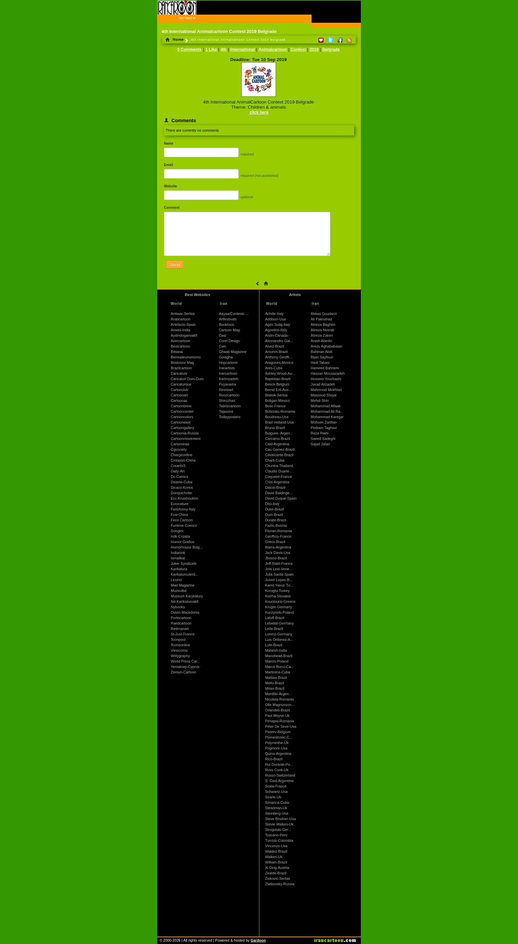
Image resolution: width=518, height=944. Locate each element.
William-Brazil (276, 862)
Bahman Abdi (321, 352)
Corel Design (229, 341)
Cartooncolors (182, 417)
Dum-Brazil (274, 515)
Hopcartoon (228, 362)
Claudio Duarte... (278, 471)
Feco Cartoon (182, 520)
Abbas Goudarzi (323, 314)
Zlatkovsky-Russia (279, 884)
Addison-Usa (275, 319)
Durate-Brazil (275, 520)
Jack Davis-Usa (277, 553)
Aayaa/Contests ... (233, 314)
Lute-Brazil (273, 645)
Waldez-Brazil (276, 851)
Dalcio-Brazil (275, 487)
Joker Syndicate (184, 563)
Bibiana (177, 352)
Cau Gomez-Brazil (280, 449)
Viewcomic (179, 650)
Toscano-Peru (276, 835)
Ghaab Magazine (232, 352)
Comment (172, 207)
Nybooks (178, 607)
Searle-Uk (273, 797)
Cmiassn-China (183, 460)
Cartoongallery (182, 428)
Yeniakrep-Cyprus (185, 667)
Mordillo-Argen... (278, 694)
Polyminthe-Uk (277, 743)
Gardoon (258, 940)
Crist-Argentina (277, 482)
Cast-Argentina (277, 444)
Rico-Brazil (274, 759)
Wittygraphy (180, 656)
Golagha (226, 357)
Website (170, 186)
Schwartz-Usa (276, 792)
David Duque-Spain (280, 498)
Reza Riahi (319, 433)
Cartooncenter (182, 411)
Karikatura (179, 569)
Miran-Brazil (274, 688)
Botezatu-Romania (280, 411)
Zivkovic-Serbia (277, 878)
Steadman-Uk (276, 808)
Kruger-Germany (278, 607)
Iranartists (227, 368)
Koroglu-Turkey (277, 591)
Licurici (176, 580)
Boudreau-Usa (277, 417)
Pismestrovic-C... (279, 737)
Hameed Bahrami (325, 368)
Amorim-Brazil (276, 352)
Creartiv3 (178, 466)
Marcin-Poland (277, 661)
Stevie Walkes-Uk (279, 824)
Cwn (222, 346)
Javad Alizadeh (323, 384)
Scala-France (275, 786)
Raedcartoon (181, 623)
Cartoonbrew (181, 406)
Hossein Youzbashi (326, 379)
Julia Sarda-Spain (279, 574)
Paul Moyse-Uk (277, 716)
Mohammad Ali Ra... (327, 411)
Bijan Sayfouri (322, 357)
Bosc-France (275, 406)
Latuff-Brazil (274, 618)
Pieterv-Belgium (278, 732)
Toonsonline (180, 645)
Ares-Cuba (273, 368)
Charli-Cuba (274, 460)
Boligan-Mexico (277, 401)
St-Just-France (183, 634)
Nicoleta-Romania (279, 699)
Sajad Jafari (320, 444)
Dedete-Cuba (181, 482)
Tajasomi (226, 411)
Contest (298, 49)
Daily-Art (178, 471)
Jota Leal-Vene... (278, 569)
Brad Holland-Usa (279, 422)
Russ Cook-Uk (277, 770)
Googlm (177, 531)
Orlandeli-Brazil (277, 710)
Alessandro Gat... (279, 341)
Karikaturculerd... (184, 574)
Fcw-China (179, 515)
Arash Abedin (321, 341)
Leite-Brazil (274, 629)
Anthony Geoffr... (278, 357)
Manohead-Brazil (279, 656)
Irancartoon (228, 373)
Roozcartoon (229, 395)
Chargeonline (181, 455)
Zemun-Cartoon (183, 672)
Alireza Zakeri (322, 335)
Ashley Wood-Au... (280, 373)
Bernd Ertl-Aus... (278, 390)
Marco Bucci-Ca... (279, 667)
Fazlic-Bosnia (276, 525)
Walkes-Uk (273, 857)
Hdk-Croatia (180, 536)
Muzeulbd (178, 591)
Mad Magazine (183, 585)
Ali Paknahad (321, 319)
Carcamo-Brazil (277, 439)
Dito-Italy (272, 504)
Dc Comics (179, 477)
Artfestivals (228, 319)
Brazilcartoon (181, 368)
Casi (222, 335)
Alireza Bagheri (323, 324)
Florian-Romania (278, 531)
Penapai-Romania (279, 721)
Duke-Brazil (274, 509)
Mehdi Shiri (320, 401)
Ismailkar (178, 558)
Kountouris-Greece (280, 601)
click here (258, 112)
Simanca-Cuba (277, 802)
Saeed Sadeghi (323, 439)
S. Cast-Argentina (279, 781)
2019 (314, 49)
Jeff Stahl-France (279, 563)
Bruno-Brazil (275, 428)
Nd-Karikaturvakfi (185, 601)
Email (168, 165)
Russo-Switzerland (280, 775)
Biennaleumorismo (186, 357)
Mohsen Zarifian (323, 422)
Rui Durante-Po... (279, 764)
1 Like (211, 49)
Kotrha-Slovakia (278, 596)
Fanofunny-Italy (183, 509)
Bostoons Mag (182, 362)
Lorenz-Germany (278, 634)
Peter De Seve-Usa (280, 726)
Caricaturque (181, 384)
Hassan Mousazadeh (328, 373)
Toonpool (178, 639)
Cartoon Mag (229, 330)
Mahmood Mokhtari (326, 390)
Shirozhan (227, 401)
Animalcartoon (272, 49)
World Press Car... (185, 661)
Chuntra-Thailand (279, 466)
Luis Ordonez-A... (279, 639)
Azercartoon (180, 341)
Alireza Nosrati (322, 330)
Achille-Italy (274, 314)
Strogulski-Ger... (278, 830)
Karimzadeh (228, 379)
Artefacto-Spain (183, 324)
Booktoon (226, 324)
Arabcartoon (180, 319)
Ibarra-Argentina (278, 547)
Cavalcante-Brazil (279, 455)
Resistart (226, 390)
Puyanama (227, 384)
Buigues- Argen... (279, 433)
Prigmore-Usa (276, 748)
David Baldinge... (279, 493)
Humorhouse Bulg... (187, 547)
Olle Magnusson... (279, 705)
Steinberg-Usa (276, 813)
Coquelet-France (278, 477)
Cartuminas (180, 444)
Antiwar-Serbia (183, 314)
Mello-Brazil (274, 683)
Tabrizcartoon (230, 406)
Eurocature (179, 504)
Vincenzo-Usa (276, 846)
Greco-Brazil (275, 542)
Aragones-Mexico (279, 362)
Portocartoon (181, 618)
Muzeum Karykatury (187, 596)
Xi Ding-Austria (277, 868)
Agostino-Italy (276, 330)
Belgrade (330, 49)
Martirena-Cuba (277, 672)
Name (168, 143)
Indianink (178, 553)
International (242, 49)
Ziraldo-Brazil (275, 873)
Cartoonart (179, 395)
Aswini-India (180, 330)
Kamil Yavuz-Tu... (279, 585)
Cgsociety (179, 449)
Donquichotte (181, 493)
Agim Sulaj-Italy (277, 324)
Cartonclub (179, 390)
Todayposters (229, 417)
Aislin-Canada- (277, 335)
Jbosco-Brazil (276, 558)
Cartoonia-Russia (185, 433)
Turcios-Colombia (279, 840)
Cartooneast (180, 422)
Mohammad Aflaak (325, 406)
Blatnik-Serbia (276, 395)
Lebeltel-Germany (279, 623)
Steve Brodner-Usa (280, 819)
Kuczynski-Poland (279, 612)
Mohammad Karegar (327, 417)
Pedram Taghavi (324, 428)
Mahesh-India (276, 650)
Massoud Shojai (323, 395)
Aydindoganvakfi (184, 335)
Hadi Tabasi (320, 362)
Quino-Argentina (278, 754)
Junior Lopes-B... (279, 580)
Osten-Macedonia (185, 612)
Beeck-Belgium (277, 384)
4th (224, 49)
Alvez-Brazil (274, 346)
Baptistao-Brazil (278, 379)
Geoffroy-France (278, 536)
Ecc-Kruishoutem (184, 498)
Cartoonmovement (186, 439)
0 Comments (189, 49)
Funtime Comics (184, 525)
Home (174, 39)
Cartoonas (179, 401)
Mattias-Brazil (276, 677)
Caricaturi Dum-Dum (187, 379)
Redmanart (180, 629)
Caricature (179, 373)
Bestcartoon (180, 346)
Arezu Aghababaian (326, 346)
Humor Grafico (182, 542)
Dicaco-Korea (182, 487)
